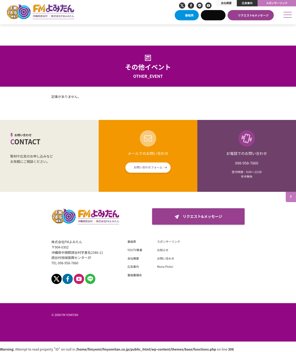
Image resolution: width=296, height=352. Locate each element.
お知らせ (163, 250)
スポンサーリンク (277, 3)
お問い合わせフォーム (148, 167)
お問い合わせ (165, 258)
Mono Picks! (165, 267)
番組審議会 (134, 275)
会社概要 (226, 3)
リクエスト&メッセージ (253, 15)
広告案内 (247, 3)
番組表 (189, 15)
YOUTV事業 (134, 250)
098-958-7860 (246, 163)
